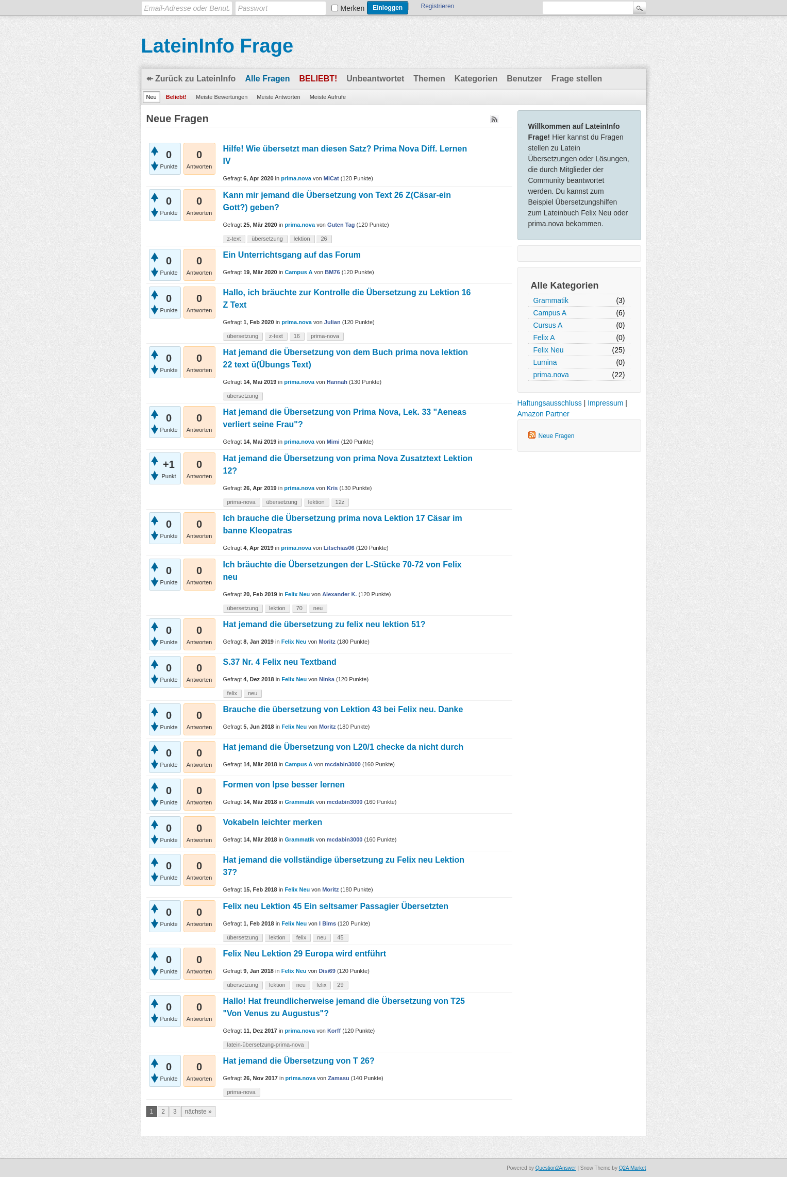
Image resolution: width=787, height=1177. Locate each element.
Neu (151, 97)
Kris (332, 488)
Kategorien (476, 78)
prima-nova (325, 336)
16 (297, 336)
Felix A (544, 337)
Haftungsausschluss (549, 403)
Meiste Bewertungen (221, 97)
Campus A (550, 313)
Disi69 (327, 971)
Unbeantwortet (375, 78)
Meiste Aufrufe (328, 97)
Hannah (337, 382)
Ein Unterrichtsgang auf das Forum (292, 254)
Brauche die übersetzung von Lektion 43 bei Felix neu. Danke (343, 709)
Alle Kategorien (565, 285)
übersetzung (267, 239)
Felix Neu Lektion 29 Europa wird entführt (304, 953)
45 (340, 937)
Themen (429, 78)
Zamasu (338, 1078)
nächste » (198, 1111)
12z (340, 502)
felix (232, 693)
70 (299, 608)
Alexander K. (339, 594)
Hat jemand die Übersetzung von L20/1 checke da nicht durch (343, 747)
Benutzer (524, 78)
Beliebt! (318, 78)
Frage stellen (576, 78)
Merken (353, 8)
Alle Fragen (267, 78)
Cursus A (548, 325)
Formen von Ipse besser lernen (284, 784)
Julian (332, 322)
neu (318, 608)
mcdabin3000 (343, 764)
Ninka (326, 679)
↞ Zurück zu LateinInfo (191, 78)
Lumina (545, 362)
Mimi (333, 442)
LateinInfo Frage (217, 46)
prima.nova (551, 375)
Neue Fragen (557, 436)
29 (340, 985)
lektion (302, 239)
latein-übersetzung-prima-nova (265, 1044)
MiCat (331, 178)
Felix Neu (548, 350)
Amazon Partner (543, 414)
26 (324, 239)
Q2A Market (632, 1168)
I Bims (327, 923)
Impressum (605, 403)
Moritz (327, 641)
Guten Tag (341, 225)
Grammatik (550, 300)
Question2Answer (555, 1168)
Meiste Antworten (278, 97)
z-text (234, 239)
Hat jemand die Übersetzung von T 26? (299, 1060)
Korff (334, 1031)
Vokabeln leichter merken (273, 822)
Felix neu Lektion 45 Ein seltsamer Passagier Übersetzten (336, 906)
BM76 (332, 272)
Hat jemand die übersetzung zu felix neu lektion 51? (324, 624)
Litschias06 (339, 548)
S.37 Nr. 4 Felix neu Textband (280, 662)
